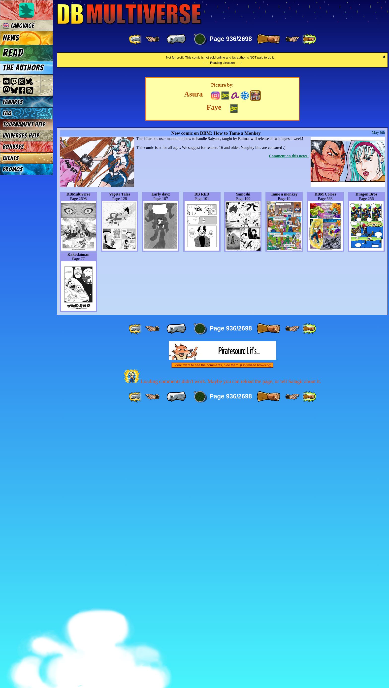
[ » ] (268, 39)
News (11, 38)
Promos (13, 169)
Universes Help (21, 135)
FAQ (7, 113)
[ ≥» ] (292, 39)
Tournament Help (24, 124)
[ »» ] (309, 39)
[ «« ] (135, 39)
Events (11, 158)
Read (13, 53)
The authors (23, 68)
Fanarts (13, 102)
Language (18, 26)
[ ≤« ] (152, 39)
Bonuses (13, 147)
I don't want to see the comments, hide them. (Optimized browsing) (222, 643)
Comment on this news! (289, 433)
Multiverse (129, 14)
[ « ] (176, 39)
